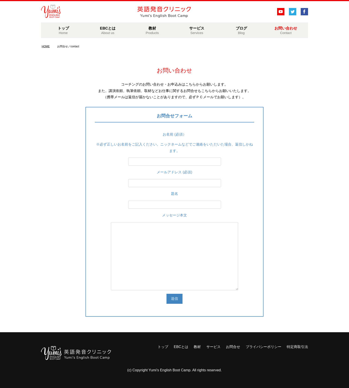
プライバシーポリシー (263, 347)
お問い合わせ (285, 30)
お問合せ (233, 347)
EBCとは (107, 30)
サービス (196, 30)
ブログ (241, 30)
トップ (63, 30)
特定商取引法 (297, 347)
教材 (152, 30)
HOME (46, 46)
